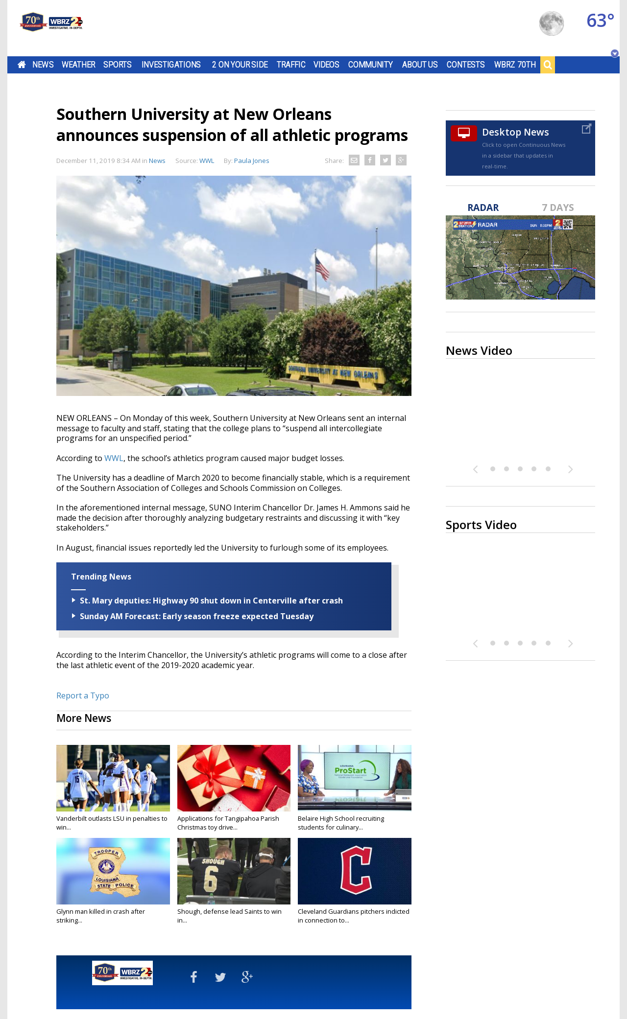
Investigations (171, 64)
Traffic (291, 64)
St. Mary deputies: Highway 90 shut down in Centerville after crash (211, 600)
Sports (117, 64)
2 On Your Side (239, 64)
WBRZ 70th (515, 64)
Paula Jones (251, 160)
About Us (420, 64)
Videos (326, 64)
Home (22, 64)
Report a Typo (82, 695)
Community (370, 64)
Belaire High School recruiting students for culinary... (341, 823)
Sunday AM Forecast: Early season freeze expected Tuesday (197, 616)
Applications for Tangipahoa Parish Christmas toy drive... (228, 823)
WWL (113, 458)
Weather (78, 64)
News (42, 64)
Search (547, 64)
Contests (465, 64)
